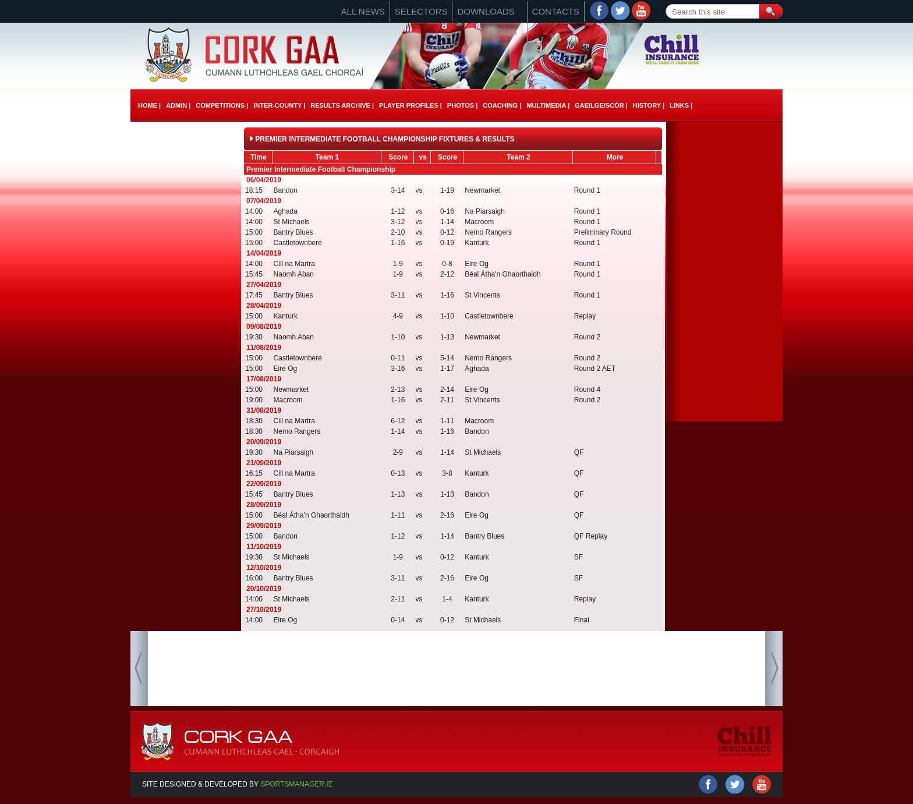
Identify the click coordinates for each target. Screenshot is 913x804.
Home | (149, 105)
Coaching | (502, 105)
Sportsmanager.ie (296, 784)
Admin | (178, 105)
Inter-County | (279, 105)
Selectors (421, 11)
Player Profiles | (410, 105)
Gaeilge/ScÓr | (601, 105)
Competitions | (222, 105)
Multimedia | (547, 105)
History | (648, 105)
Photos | (462, 105)
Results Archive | (342, 105)
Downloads (485, 11)
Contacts (555, 11)
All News (363, 11)
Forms (500, 32)
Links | (681, 105)
